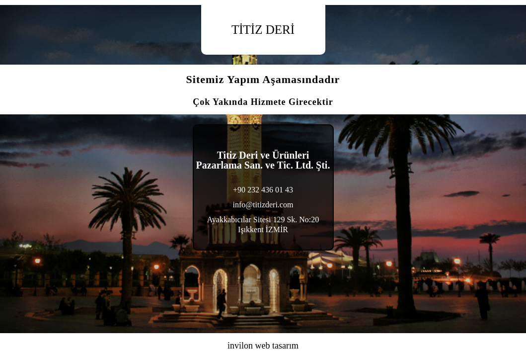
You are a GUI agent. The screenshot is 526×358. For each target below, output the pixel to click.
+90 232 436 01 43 (263, 189)
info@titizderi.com (263, 204)
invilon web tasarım (263, 346)
